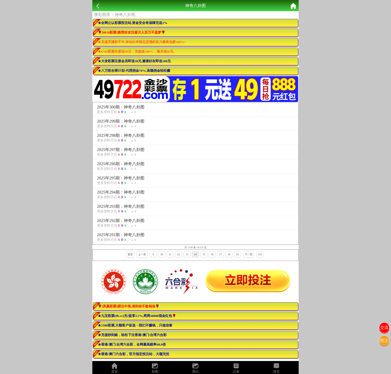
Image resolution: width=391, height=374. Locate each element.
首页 (130, 254)
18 (229, 254)
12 (178, 254)
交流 (384, 327)
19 (237, 254)
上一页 (142, 254)
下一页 (248, 254)
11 (170, 254)
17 (220, 254)
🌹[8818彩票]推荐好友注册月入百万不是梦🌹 (131, 32)
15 (203, 254)
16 (212, 254)
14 (195, 254)
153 (260, 254)
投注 (384, 340)
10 (161, 254)
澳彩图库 (102, 14)
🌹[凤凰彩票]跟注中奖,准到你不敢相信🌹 (128, 306)
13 (187, 254)
